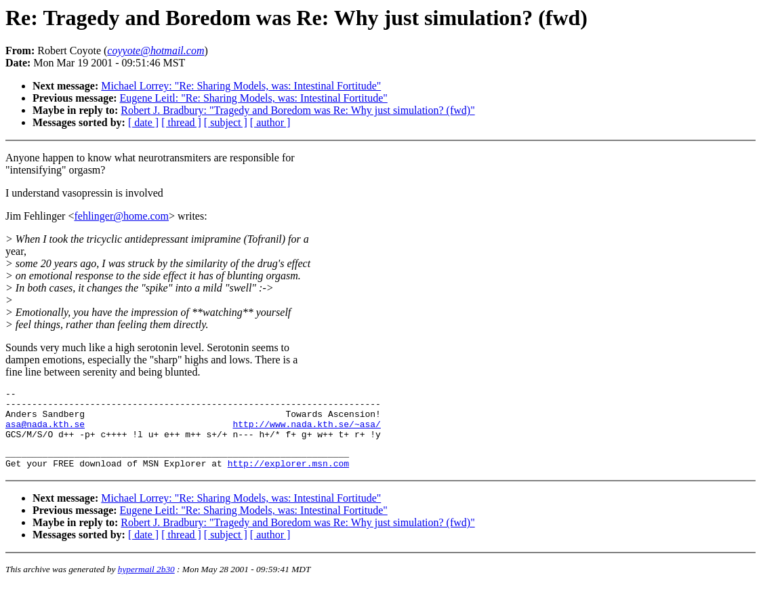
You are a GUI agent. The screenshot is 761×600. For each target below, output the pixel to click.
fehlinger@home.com (121, 216)
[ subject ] (225, 122)
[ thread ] (181, 122)
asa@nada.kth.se (45, 432)
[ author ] (270, 122)
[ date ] (143, 122)
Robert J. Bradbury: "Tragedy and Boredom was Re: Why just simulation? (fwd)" (297, 110)
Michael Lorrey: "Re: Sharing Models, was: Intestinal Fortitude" (241, 86)
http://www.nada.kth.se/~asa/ (306, 432)
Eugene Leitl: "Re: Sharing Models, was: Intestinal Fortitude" (254, 98)
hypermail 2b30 (146, 583)
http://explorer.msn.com (288, 477)
